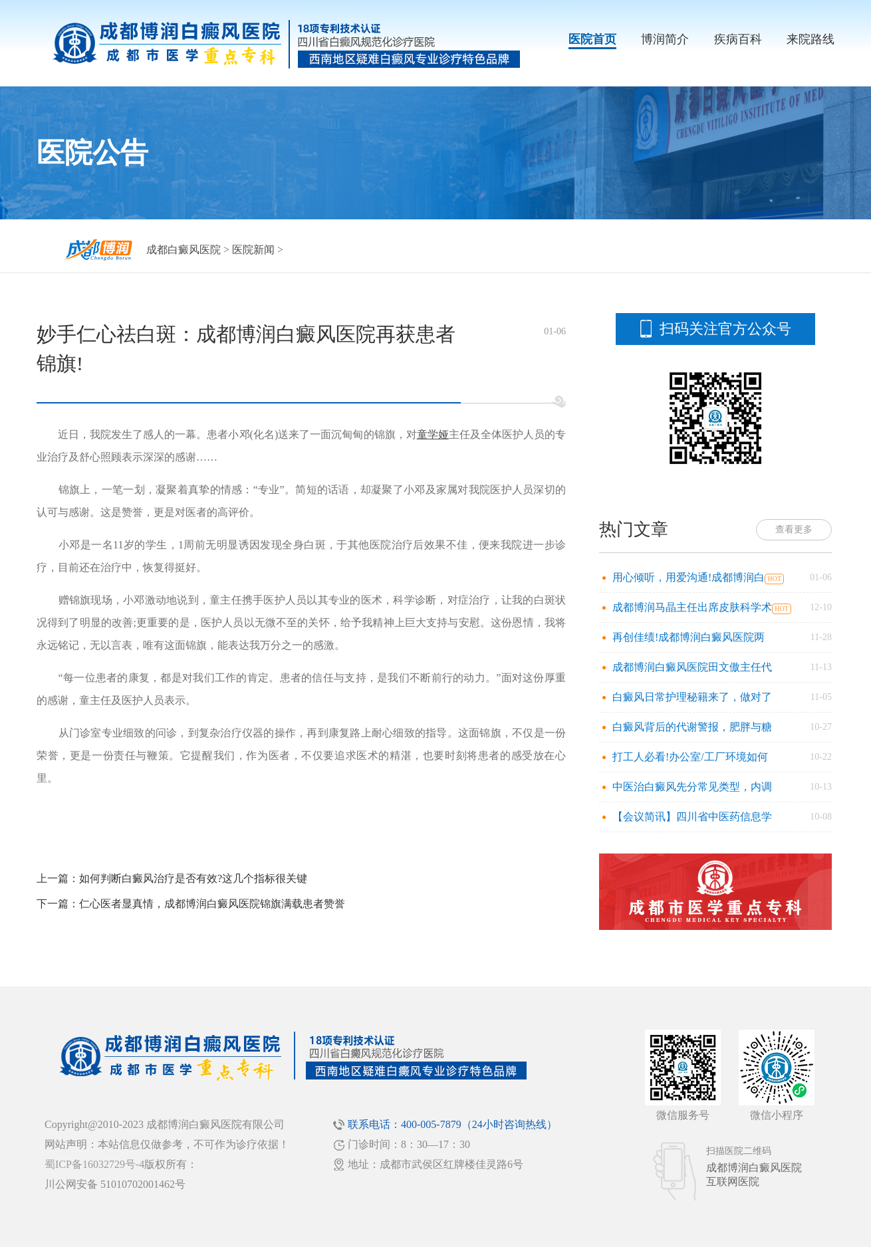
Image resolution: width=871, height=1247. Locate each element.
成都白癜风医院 (183, 249)
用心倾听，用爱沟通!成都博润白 (688, 577)
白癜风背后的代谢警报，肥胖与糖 (692, 727)
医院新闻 (253, 249)
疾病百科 (738, 39)
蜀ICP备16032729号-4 (94, 1164)
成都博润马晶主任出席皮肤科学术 (692, 607)
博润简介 (665, 39)
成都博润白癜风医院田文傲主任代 (692, 667)
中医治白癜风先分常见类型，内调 (692, 786)
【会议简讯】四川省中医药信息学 (692, 816)
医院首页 (592, 39)
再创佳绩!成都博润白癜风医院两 (688, 637)
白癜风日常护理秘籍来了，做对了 (692, 697)
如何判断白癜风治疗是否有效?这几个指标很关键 (193, 878)
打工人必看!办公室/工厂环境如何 (690, 756)
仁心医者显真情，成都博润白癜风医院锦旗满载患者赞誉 (212, 903)
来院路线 (810, 39)
